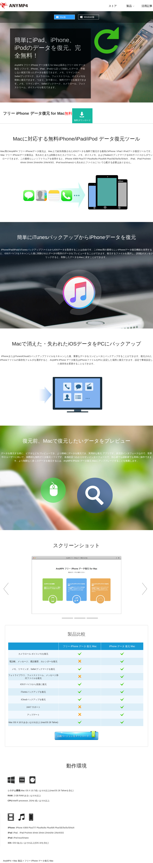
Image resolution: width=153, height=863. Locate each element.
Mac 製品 (17, 861)
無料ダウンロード (82, 120)
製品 (129, 5)
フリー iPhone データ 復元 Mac (80, 646)
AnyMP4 (7, 861)
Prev (7, 588)
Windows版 (89, 17)
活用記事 (146, 5)
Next (145, 588)
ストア (113, 5)
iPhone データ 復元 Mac (122, 646)
